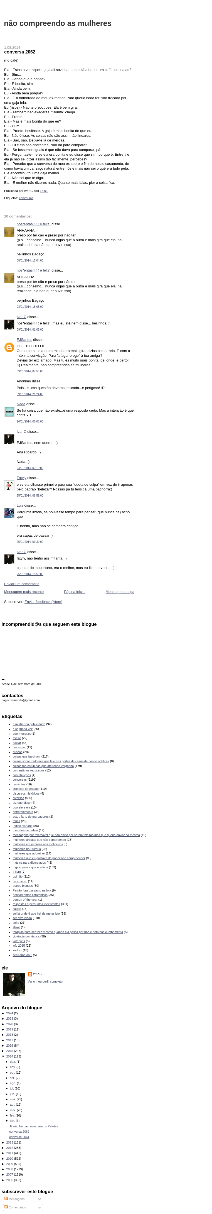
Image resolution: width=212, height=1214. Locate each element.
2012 (10, 1147)
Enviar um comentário (21, 584)
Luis (20, 505)
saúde (17, 908)
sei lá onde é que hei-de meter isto (36, 913)
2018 (10, 1034)
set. (13, 1077)
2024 (10, 1013)
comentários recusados (29, 770)
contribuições (22, 775)
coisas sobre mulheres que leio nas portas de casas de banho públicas (61, 761)
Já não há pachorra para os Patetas (33, 1126)
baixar (17, 742)
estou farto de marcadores (31, 816)
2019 (10, 1029)
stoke (16, 927)
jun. (13, 1094)
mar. (13, 1110)
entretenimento (23, 812)
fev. (13, 1115)
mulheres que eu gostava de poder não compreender (49, 858)
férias (16, 821)
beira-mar (19, 747)
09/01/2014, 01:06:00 (30, 329)
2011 (10, 1153)
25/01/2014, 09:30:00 (30, 541)
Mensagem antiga (120, 592)
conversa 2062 (19, 51)
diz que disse (22, 802)
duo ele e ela (21, 807)
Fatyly (21, 478)
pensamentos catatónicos (30, 895)
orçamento (20, 881)
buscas (18, 752)
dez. (13, 1061)
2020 (10, 1024)
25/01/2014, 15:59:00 (30, 574)
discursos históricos (26, 793)
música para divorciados (29, 862)
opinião (18, 876)
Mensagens (14, 1199)
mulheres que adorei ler (29, 853)
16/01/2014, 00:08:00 (30, 421)
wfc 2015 (19, 945)
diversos (18, 798)
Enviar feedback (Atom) (43, 602)
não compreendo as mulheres (58, 23)
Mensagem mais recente (24, 592)
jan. (13, 1120)
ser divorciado (22, 918)
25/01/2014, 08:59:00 (30, 495)
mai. (13, 1099)
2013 (10, 1142)
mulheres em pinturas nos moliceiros (38, 844)
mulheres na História (27, 849)
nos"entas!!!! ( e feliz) (34, 224)
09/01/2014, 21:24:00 (30, 394)
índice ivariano (23, 825)
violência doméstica (26, 936)
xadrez (17, 950)
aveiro (17, 738)
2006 (10, 1180)
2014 (10, 1056)
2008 (10, 1169)
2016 (10, 1045)
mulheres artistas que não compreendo (39, 839)
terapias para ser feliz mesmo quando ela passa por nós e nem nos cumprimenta (68, 932)
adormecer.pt (22, 733)
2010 (10, 1158)
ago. (13, 1083)
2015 (10, 1050)
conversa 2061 (19, 1137)
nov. (13, 1067)
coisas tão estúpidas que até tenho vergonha (43, 766)
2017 (10, 1040)
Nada (21, 404)
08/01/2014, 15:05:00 (30, 306)
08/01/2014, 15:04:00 (30, 260)
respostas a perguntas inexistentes (36, 904)
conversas (26, 198)
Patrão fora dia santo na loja (32, 890)
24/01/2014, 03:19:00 (30, 468)
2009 (10, 1164)
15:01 (44, 190)
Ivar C (21, 317)
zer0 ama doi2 (22, 955)
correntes (19, 784)
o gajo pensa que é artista (30, 867)
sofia (16, 922)
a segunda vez (23, 729)
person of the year (25, 899)
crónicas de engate (26, 788)
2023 (10, 1018)
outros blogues (23, 885)
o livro (17, 871)
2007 (10, 1174)
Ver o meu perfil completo (45, 981)
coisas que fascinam (27, 756)
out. (13, 1072)
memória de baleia (25, 830)
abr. (13, 1104)
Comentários (15, 1207)
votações (19, 941)
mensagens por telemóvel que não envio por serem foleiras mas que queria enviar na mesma (76, 835)
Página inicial (74, 592)
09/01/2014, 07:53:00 (30, 371)
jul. (12, 1088)
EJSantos (24, 340)
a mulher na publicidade (29, 724)
